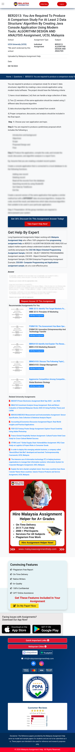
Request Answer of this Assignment (37, 301)
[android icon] (46, 629)
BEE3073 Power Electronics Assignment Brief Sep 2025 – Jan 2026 (35, 401)
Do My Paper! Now (24, 605)
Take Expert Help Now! (37, 224)
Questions (18, 77)
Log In (62, 4)
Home (8, 77)
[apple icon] (16, 629)
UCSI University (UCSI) (17, 44)
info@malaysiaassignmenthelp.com (37, 658)
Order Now (44, 4)
